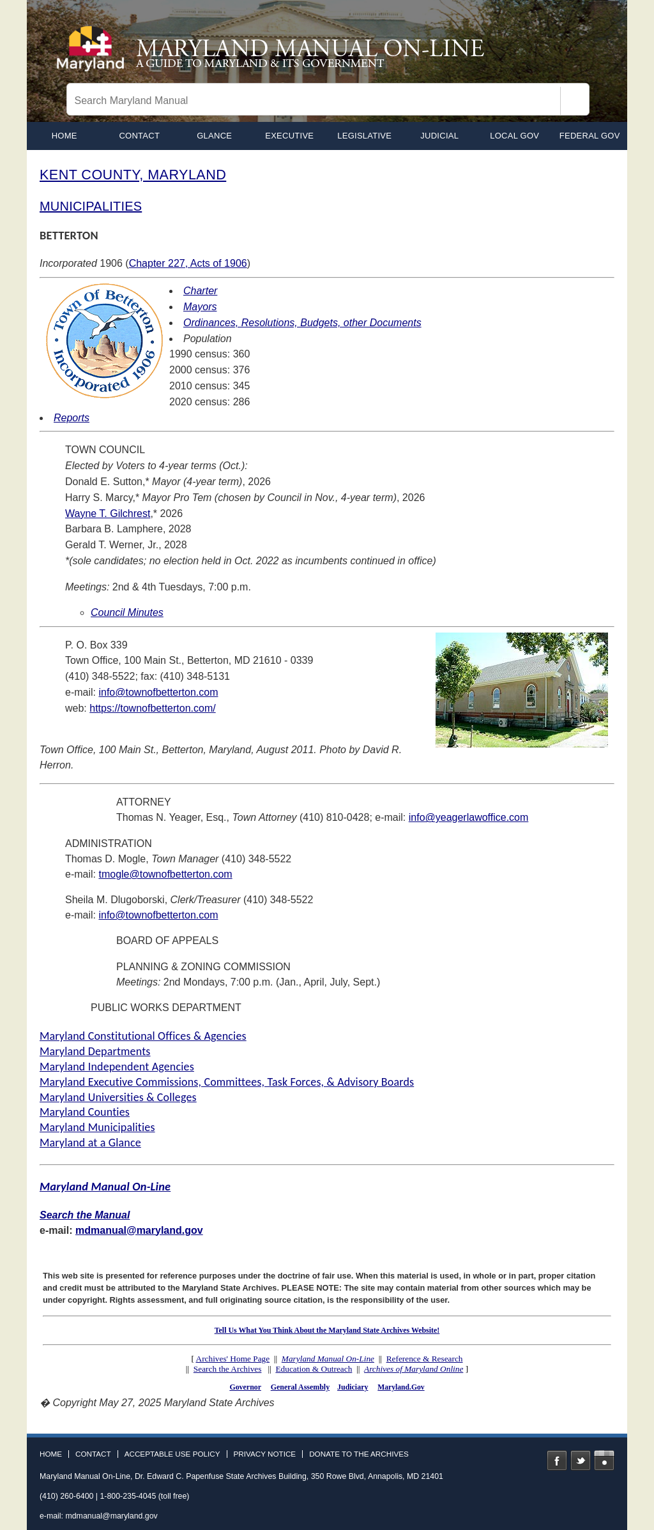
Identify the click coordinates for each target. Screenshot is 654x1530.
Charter (200, 290)
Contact (139, 135)
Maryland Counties (85, 1112)
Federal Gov (589, 135)
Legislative (364, 135)
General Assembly (300, 1387)
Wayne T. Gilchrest (107, 513)
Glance (214, 135)
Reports (71, 417)
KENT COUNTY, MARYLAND (133, 175)
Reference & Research (424, 1358)
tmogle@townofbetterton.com (165, 874)
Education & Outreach (313, 1369)
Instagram (604, 1460)
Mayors (200, 306)
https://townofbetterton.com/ (152, 708)
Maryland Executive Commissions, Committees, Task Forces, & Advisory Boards (227, 1082)
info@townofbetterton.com (158, 692)
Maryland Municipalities (97, 1127)
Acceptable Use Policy (172, 1454)
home (64, 135)
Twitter (580, 1460)
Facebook (557, 1460)
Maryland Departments (95, 1051)
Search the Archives (228, 1369)
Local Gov (514, 135)
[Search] (575, 101)
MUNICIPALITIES (91, 206)
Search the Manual (85, 1215)
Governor (245, 1387)
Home (51, 1454)
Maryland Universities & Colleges (118, 1097)
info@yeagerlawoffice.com (469, 817)
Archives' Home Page (233, 1358)
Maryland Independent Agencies (117, 1067)
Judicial (439, 135)
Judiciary (352, 1387)
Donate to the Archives (359, 1454)
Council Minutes (127, 612)
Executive (289, 135)
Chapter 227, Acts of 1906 (188, 263)
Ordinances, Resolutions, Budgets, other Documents (302, 322)
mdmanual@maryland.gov (139, 1230)
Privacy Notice (265, 1454)
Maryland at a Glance (90, 1143)
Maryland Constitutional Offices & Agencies (143, 1036)
